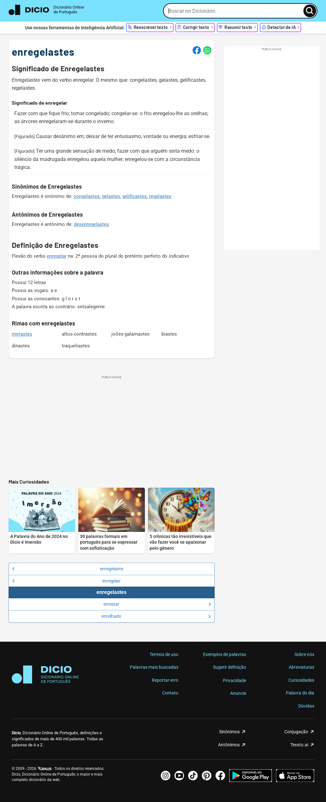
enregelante (67, 568)
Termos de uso (164, 654)
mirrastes (22, 334)
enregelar (57, 256)
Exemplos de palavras (224, 654)
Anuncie (238, 693)
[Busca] (309, 10)
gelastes (111, 196)
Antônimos (229, 744)
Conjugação (296, 731)
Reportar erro (165, 680)
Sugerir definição (229, 667)
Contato (170, 692)
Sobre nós (304, 654)
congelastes (87, 196)
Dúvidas (306, 705)
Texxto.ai (299, 744)
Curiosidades (301, 680)
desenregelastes (91, 224)
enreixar (157, 604)
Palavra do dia (300, 692)
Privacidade (234, 680)
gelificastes (134, 196)
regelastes (160, 196)
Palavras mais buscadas (154, 667)
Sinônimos (229, 731)
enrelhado (156, 616)
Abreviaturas (301, 667)
